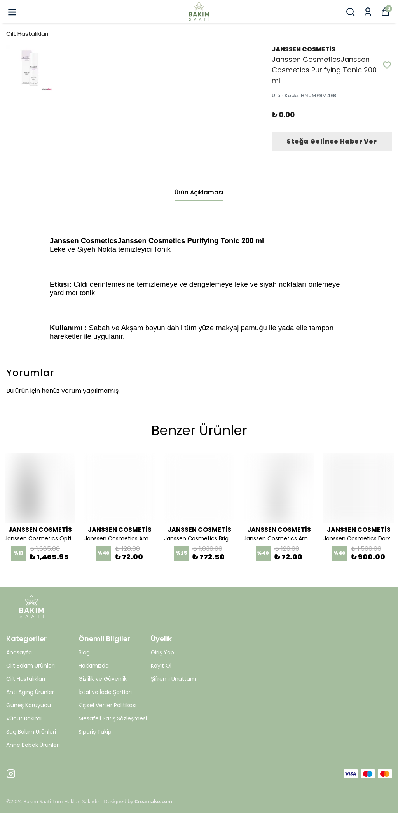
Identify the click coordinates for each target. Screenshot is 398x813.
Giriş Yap (162, 652)
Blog (84, 652)
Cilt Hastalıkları (27, 34)
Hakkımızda (94, 665)
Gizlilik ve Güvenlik (103, 679)
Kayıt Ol (161, 665)
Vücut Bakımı (24, 718)
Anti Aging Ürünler (30, 692)
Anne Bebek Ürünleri (33, 745)
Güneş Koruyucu (28, 705)
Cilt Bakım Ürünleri (30, 665)
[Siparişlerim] (368, 12)
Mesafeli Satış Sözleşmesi (113, 718)
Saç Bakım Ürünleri (31, 732)
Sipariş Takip (95, 732)
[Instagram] (11, 773)
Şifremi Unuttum (173, 679)
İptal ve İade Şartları (105, 692)
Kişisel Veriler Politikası (107, 705)
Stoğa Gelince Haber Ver (331, 141)
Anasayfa (19, 652)
